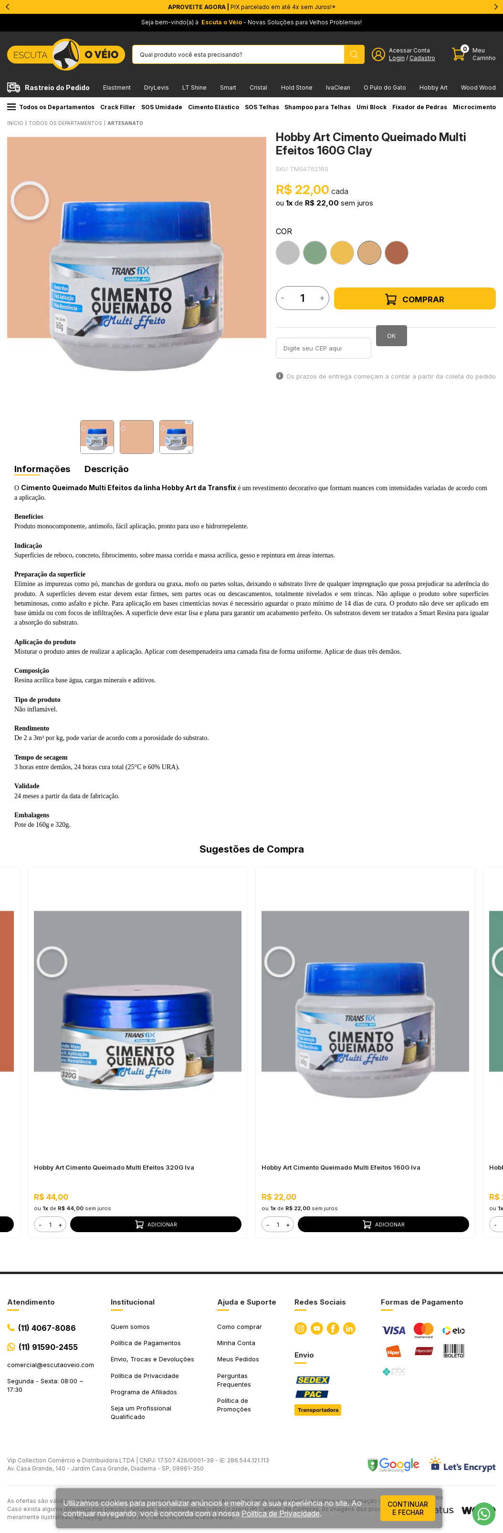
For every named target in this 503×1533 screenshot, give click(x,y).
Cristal (258, 87)
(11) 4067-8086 (47, 1328)
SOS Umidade (161, 107)
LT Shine (194, 87)
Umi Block (371, 107)
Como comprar (239, 1326)
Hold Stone (297, 87)
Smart (228, 87)
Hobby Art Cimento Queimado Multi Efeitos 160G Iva (341, 1167)
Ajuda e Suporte (246, 1302)
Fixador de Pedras (419, 107)
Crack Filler (118, 107)
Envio (304, 1354)
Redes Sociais (320, 1302)
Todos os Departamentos (50, 107)
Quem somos (130, 1326)
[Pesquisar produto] (354, 54)
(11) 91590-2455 (48, 1347)
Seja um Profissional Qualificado (141, 1412)
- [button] (40, 1224)
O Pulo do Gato (385, 87)
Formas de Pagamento (422, 1302)
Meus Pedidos (238, 1359)
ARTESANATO (125, 123)
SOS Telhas (262, 107)
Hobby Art (433, 87)
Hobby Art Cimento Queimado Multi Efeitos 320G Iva (114, 1167)
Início (15, 123)
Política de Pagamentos (146, 1343)
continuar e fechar (408, 1508)
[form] (50, 1224)
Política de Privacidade (145, 1375)
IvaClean (338, 87)
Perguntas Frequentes (234, 1380)
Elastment (117, 87)
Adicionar (156, 1224)
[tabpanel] (136, 266)
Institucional (133, 1302)
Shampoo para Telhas (317, 107)
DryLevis (156, 87)
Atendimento (31, 1302)
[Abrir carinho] (474, 54)
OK (391, 336)
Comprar (414, 299)
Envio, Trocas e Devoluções (152, 1359)
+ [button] (60, 1224)
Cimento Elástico (213, 107)
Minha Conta (236, 1343)
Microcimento (474, 107)
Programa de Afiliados (144, 1392)
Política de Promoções (234, 1405)
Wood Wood (478, 87)
